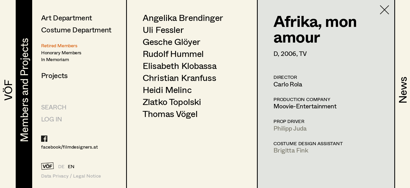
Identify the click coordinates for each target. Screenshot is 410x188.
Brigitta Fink (290, 150)
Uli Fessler (163, 29)
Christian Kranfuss (179, 77)
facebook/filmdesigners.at (69, 146)
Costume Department (76, 29)
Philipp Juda (290, 128)
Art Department (66, 17)
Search (53, 107)
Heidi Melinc (167, 89)
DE (61, 166)
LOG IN (51, 119)
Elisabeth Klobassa (179, 65)
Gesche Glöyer (171, 41)
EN (71, 166)
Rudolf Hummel (173, 53)
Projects (54, 75)
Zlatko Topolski (172, 101)
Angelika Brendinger (183, 17)
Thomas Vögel (170, 113)
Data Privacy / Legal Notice (71, 176)
